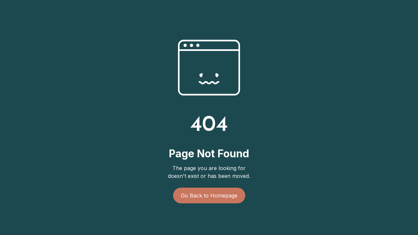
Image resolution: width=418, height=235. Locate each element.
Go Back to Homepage (209, 195)
